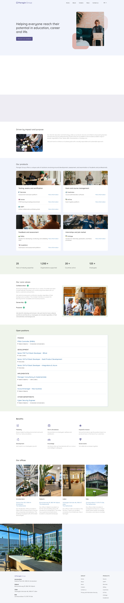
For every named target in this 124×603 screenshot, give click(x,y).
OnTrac (105, 592)
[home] (24, 3)
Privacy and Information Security (89, 592)
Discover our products (24, 39)
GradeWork (106, 597)
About (74, 3)
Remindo (105, 584)
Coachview (105, 589)
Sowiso (104, 579)
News (88, 3)
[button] (105, 3)
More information (53, 194)
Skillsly (104, 587)
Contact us (95, 3)
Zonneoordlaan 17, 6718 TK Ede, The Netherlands (95, 503)
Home (67, 3)
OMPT (104, 581)
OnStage (105, 595)
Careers (81, 3)
